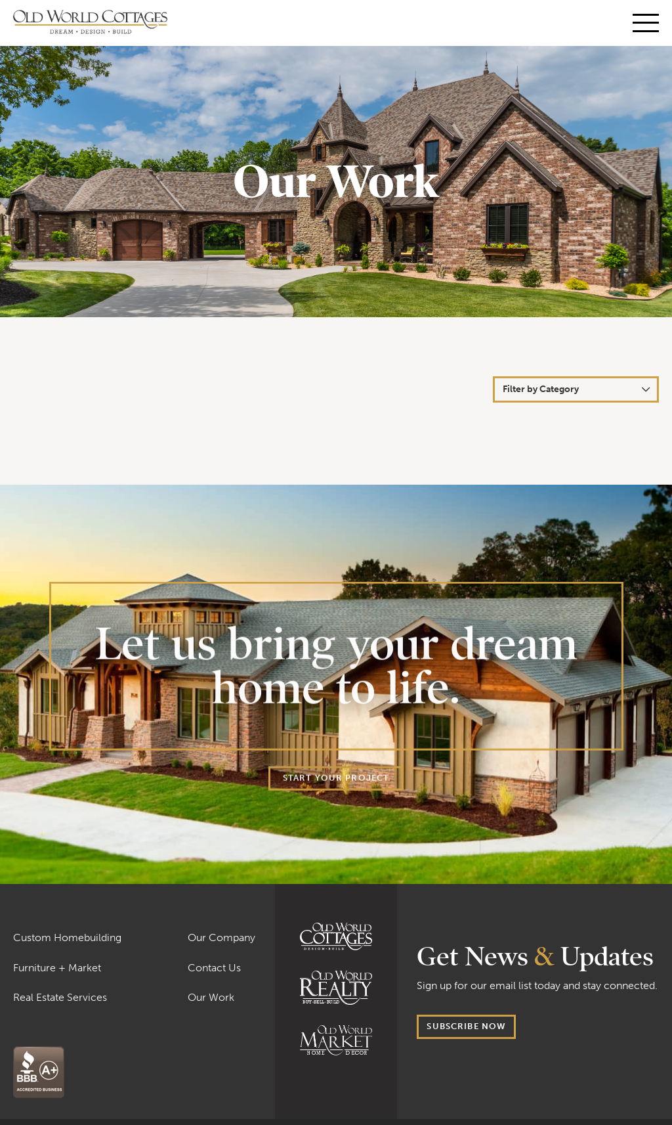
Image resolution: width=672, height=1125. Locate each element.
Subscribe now (466, 1026)
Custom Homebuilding (67, 937)
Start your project (336, 789)
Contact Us (214, 967)
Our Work (211, 997)
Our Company (221, 937)
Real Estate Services (60, 997)
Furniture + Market (57, 967)
